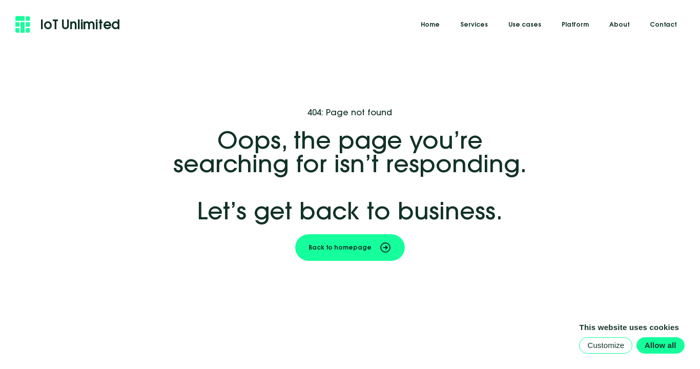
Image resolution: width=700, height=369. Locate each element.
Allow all (660, 345)
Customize (605, 345)
